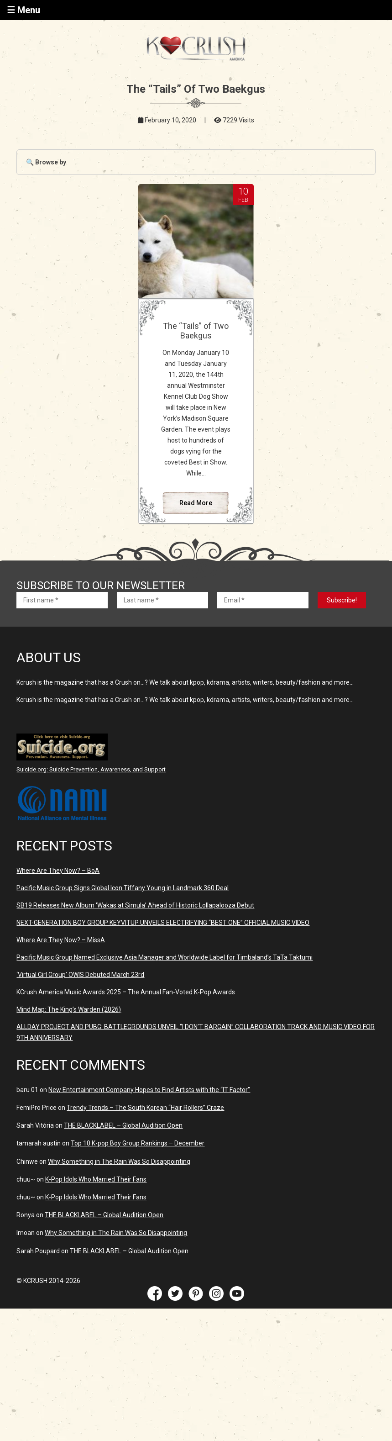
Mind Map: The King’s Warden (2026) (68, 1009)
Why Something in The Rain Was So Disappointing (119, 1161)
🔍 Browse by (46, 162)
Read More (195, 503)
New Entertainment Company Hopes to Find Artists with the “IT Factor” (149, 1089)
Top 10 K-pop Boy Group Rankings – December (137, 1143)
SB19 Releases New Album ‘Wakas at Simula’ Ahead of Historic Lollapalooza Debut (135, 905)
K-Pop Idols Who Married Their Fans (95, 1179)
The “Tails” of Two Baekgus (196, 330)
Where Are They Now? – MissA (60, 940)
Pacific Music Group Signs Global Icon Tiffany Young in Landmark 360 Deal (122, 888)
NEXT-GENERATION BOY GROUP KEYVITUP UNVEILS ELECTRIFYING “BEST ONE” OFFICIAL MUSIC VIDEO (162, 922)
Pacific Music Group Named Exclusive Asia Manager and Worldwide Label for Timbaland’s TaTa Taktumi (164, 957)
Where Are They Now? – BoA (57, 870)
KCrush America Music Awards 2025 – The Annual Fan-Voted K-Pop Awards (125, 992)
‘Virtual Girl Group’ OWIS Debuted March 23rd (80, 974)
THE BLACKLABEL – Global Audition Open (123, 1125)
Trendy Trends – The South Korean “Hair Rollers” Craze (145, 1107)
